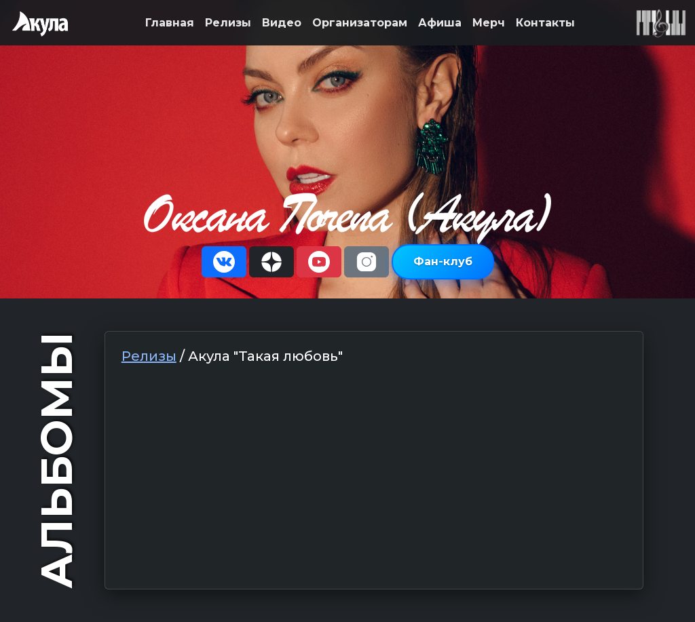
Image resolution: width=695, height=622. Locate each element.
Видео (281, 22)
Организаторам (359, 22)
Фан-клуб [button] (442, 261)
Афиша (440, 22)
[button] (224, 261)
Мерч (488, 22)
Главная (169, 22)
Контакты (545, 22)
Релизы (228, 22)
